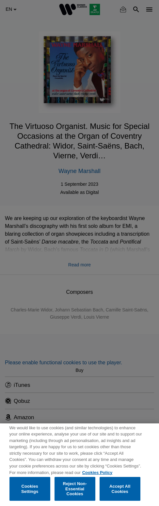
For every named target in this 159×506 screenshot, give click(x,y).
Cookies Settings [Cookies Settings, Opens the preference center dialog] (29, 489)
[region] (79, 464)
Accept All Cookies (119, 489)
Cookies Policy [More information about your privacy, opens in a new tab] (97, 472)
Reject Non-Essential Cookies (75, 488)
